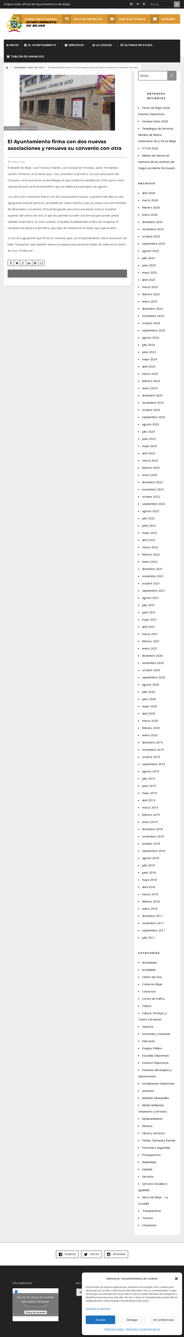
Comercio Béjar (152, 987)
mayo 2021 (149, 623)
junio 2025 (149, 268)
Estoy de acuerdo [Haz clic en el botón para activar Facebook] (36, 1315)
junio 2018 (149, 876)
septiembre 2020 (153, 680)
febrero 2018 (151, 904)
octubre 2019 (151, 760)
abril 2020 (148, 717)
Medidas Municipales (155, 1101)
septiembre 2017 (153, 933)
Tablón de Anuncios (25, 59)
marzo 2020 (150, 724)
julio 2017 (148, 941)
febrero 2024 (151, 384)
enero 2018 (150, 912)
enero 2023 (150, 478)
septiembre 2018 (153, 854)
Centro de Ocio (35, 70)
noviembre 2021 (153, 579)
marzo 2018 (150, 897)
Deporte (147, 1030)
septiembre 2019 (153, 767)
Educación (148, 1044)
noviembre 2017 (153, 926)
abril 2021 (148, 630)
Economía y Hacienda (156, 1037)
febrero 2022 (151, 557)
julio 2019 (148, 782)
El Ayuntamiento (40, 48)
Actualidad (20, 70)
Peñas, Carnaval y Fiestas (158, 1143)
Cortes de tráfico (153, 1002)
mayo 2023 (149, 449)
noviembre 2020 (153, 666)
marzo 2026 (150, 203)
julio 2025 (148, 261)
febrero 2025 (151, 297)
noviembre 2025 (153, 232)
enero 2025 (150, 304)
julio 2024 (148, 348)
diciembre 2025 (152, 225)
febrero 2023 (151, 471)
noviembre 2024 (153, 319)
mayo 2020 (149, 709)
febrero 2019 (151, 818)
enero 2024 (150, 391)
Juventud (148, 1094)
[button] (176, 1278)
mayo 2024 (149, 362)
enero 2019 (150, 825)
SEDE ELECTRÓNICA (126, 19)
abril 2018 (148, 890)
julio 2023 (148, 435)
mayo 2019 (149, 796)
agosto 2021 (150, 601)
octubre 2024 (151, 326)
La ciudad (102, 48)
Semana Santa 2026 (155, 124)
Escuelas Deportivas (155, 1059)
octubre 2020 (151, 673)
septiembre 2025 (153, 247)
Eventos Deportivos (155, 1066)
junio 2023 (149, 442)
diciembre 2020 (152, 659)
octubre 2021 (151, 586)
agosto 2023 (150, 427)
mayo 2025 (149, 276)
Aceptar (101, 1319)
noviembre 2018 (153, 839)
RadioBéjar (149, 1165)
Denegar (132, 1319)
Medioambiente (152, 1122)
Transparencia (151, 1214)
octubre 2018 (151, 847)
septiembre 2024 (153, 333)
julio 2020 (148, 695)
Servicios (74, 48)
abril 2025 (148, 283)
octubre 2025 (151, 239)
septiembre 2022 (153, 507)
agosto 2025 (150, 254)
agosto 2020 (150, 688)
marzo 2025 (150, 290)
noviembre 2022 (153, 492)
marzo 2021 (150, 637)
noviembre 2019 (153, 753)
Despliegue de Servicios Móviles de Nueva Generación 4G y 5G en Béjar (157, 138)
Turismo (147, 1221)
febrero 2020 (151, 731)
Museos (147, 1129)
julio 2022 (148, 521)
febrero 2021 (151, 644)
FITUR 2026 (150, 151)
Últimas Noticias (136, 48)
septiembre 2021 (153, 594)
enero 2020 (150, 738)
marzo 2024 (150, 377)
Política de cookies (114, 1329)
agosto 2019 (150, 774)
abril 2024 (148, 370)
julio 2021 (148, 608)
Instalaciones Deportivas (158, 1087)
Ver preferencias (163, 1319)
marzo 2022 (150, 550)
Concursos (149, 994)
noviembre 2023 (153, 406)
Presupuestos (151, 1158)
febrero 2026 (151, 210)
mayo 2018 (149, 883)
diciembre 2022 (152, 485)
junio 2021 (149, 615)
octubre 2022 (151, 500)
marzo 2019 (150, 811)
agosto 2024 (150, 341)
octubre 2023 (151, 413)
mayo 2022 (149, 536)
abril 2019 (148, 803)
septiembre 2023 (153, 420)
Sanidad (147, 1172)
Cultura (146, 1009)
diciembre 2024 (152, 312)
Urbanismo (149, 1228)
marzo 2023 (150, 464)
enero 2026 (150, 218)
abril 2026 (148, 196)
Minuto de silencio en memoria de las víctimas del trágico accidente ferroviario (156, 165)
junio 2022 (149, 529)
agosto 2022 (150, 514)
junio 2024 (149, 355)
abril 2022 (148, 543)
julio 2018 (148, 868)
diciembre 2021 (152, 572)
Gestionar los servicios (98, 1308)
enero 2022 (150, 565)
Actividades (149, 966)
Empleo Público (152, 1051)
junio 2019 (149, 789)
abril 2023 (148, 456)
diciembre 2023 (152, 398)
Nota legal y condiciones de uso (143, 1329)
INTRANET (162, 19)
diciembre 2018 (152, 832)
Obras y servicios (153, 1136)
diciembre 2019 (152, 745)
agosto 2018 (150, 861)
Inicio (12, 48)
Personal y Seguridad (156, 1151)
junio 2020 (149, 702)
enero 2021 (150, 651)
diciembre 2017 (152, 919)
